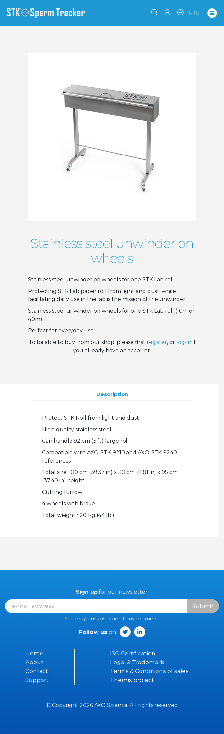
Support (37, 680)
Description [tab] (112, 394)
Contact (36, 671)
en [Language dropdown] (194, 13)
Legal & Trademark (137, 662)
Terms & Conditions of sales (149, 671)
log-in (183, 342)
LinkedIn (139, 631)
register (157, 342)
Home (34, 653)
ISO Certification (132, 653)
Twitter (125, 631)
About (34, 662)
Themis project (132, 680)
